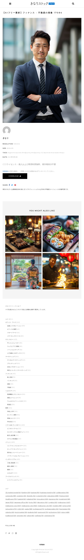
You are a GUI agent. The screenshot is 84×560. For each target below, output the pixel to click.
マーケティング (10, 356)
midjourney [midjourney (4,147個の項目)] (64, 502)
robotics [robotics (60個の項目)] (9, 512)
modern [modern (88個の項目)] (57, 506)
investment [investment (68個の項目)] (64, 499)
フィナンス (8, 373)
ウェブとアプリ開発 (13, 346)
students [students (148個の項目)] (32, 512)
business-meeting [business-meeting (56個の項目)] (47, 492)
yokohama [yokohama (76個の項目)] (49, 515)
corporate (18, 152)
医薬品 (9, 404)
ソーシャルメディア (13, 350)
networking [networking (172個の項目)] (11, 509)
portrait (47, 152)
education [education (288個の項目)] (53, 496)
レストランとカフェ (13, 480)
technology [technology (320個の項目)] (55, 512)
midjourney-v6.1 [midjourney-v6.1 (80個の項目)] (45, 506)
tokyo (62, 152)
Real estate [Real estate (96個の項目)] (64, 509)
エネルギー (10, 473)
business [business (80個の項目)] (35, 492)
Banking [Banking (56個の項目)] (25, 492)
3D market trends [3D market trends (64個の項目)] (13, 492)
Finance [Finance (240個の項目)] (64, 496)
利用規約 (5, 171)
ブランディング (11, 363)
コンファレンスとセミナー (15, 445)
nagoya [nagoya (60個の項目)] (66, 506)
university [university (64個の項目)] (21, 515)
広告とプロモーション (13, 367)
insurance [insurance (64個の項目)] (53, 499)
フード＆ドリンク (10, 476)
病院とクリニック (12, 398)
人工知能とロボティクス (14, 353)
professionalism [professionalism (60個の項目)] (52, 509)
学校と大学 (10, 411)
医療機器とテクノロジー (14, 394)
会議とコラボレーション (14, 326)
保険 (8, 384)
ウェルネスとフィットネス (15, 401)
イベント (8, 442)
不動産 (9, 387)
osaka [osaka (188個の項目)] (28, 509)
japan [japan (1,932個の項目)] (9, 502)
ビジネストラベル (12, 428)
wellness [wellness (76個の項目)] (39, 515)
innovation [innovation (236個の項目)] (42, 499)
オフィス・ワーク (10, 322)
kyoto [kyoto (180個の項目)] (33, 502)
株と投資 (9, 377)
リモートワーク (11, 332)
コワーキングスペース (13, 336)
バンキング (10, 380)
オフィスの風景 (11, 329)
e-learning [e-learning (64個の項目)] (41, 496)
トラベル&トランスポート (13, 425)
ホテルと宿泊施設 (12, 439)
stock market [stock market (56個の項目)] (21, 512)
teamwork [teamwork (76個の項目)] (43, 512)
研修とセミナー (11, 418)
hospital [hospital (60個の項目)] (21, 499)
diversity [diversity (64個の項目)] (31, 496)
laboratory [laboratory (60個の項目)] (42, 502)
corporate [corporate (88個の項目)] (10, 496)
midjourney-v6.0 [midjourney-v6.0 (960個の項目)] (29, 506)
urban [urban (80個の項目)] (30, 515)
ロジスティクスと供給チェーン (16, 432)
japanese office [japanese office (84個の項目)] (21, 502)
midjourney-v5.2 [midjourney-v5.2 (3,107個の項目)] (13, 506)
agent (11, 152)
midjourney (27, 152)
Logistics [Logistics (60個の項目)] (52, 502)
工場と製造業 (11, 463)
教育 (6, 408)
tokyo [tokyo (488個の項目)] (65, 512)
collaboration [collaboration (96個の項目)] (62, 492)
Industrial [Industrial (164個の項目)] (31, 499)
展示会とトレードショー (14, 452)
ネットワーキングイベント (15, 449)
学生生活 (9, 421)
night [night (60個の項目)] (20, 509)
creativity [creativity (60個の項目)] (21, 496)
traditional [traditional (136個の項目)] (10, 515)
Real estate (55, 152)
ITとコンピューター (13, 343)
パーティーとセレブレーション (16, 456)
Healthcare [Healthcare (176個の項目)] (11, 499)
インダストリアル (10, 459)
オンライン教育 (11, 415)
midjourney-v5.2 (38, 152)
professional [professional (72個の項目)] (38, 509)
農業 (8, 469)
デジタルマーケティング (14, 360)
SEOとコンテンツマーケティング (17, 370)
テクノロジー (9, 339)
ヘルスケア (8, 391)
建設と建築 (10, 466)
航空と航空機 (11, 435)
